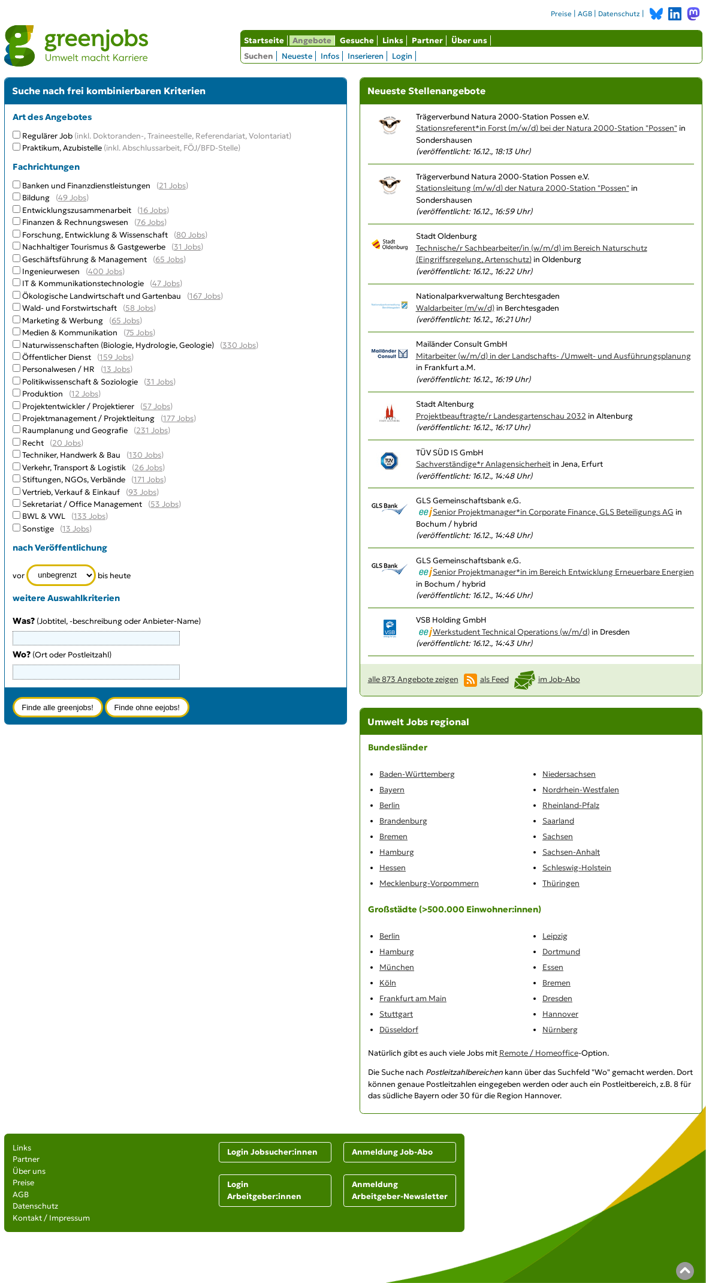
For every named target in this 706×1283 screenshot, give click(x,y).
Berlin (389, 805)
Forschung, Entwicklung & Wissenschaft (95, 235)
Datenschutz (619, 14)
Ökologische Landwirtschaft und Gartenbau (101, 296)
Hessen (392, 868)
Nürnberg (560, 1029)
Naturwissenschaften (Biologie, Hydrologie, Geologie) (118, 345)
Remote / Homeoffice (538, 1053)
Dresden (557, 998)
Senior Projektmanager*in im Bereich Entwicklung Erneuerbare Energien (563, 572)
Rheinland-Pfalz (570, 805)
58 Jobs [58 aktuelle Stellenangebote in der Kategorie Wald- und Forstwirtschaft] (139, 308)
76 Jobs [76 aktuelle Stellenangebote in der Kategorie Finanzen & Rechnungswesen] (150, 222)
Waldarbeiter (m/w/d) (455, 308)
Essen (552, 967)
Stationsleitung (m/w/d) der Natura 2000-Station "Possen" (522, 188)
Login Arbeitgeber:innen (264, 1190)
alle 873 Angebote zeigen (413, 679)
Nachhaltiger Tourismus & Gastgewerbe (93, 247)
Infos (330, 56)
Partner (427, 40)
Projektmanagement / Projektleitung (88, 418)
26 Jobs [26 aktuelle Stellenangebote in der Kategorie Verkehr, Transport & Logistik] (148, 467)
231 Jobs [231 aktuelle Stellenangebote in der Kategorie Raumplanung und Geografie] (152, 430)
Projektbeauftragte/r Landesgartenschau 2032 (501, 416)
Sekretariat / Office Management (82, 504)
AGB (585, 14)
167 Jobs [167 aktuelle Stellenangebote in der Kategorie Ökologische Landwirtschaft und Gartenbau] (205, 296)
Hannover (560, 1014)
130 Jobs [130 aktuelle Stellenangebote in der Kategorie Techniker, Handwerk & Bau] (145, 455)
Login (402, 56)
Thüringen (561, 883)
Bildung (36, 198)
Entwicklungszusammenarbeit (76, 210)
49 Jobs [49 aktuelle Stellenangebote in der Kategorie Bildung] (72, 198)
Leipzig (555, 936)
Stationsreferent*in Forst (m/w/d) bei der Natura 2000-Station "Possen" (546, 128)
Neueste (297, 56)
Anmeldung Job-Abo (392, 1152)
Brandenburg (403, 821)
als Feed (494, 679)
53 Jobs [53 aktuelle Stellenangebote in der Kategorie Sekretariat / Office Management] (164, 504)
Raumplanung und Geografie (75, 430)
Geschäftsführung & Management (84, 259)
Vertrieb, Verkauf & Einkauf (71, 492)
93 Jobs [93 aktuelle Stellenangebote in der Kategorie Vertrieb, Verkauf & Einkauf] (142, 492)
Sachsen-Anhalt (571, 852)
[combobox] (96, 672)
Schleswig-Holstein (576, 868)
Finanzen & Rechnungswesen (75, 222)
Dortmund (561, 952)
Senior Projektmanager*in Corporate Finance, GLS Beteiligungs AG (553, 512)
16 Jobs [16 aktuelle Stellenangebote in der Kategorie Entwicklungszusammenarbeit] (153, 210)
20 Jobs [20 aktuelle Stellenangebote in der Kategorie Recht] (66, 443)
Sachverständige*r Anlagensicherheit (483, 464)
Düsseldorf (398, 1029)
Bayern (392, 790)
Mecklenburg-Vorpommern (429, 883)
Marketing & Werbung (62, 321)
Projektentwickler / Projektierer (78, 406)
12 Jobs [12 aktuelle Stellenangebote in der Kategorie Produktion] (84, 394)
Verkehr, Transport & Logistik (74, 467)
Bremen (393, 836)
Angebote (311, 40)
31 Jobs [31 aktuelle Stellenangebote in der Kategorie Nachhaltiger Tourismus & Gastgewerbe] (187, 247)
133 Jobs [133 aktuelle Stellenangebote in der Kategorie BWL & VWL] (89, 516)
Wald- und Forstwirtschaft (69, 308)
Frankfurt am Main (412, 998)
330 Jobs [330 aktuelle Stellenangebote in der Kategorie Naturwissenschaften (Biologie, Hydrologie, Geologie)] (239, 345)
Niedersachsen (569, 774)
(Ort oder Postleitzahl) (62, 655)
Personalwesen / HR (58, 369)
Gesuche (357, 40)
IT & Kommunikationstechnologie (83, 283)
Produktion (42, 394)
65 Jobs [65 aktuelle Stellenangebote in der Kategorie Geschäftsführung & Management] (169, 259)
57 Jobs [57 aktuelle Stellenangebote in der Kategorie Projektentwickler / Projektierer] (156, 406)
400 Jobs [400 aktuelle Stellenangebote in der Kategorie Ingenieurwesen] (105, 271)
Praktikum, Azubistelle (131, 148)
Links (392, 40)
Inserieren (366, 56)
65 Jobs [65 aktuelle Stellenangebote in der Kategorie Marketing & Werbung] (125, 321)
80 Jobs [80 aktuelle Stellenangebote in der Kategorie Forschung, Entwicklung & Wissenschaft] (190, 235)
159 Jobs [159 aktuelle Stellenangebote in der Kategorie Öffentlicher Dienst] (115, 357)
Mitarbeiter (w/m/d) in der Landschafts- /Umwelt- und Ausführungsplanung (553, 356)
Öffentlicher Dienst (56, 357)
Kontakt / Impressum (51, 1218)
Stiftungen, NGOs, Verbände (73, 479)
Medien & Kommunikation (69, 332)
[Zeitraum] (61, 575)
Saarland (558, 821)
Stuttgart (396, 1014)
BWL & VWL (43, 516)
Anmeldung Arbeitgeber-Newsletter (400, 1190)
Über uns (469, 40)
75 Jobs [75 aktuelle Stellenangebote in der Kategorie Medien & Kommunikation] (139, 332)
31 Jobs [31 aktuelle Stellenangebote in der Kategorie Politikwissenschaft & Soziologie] (159, 382)
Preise (561, 14)
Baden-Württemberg (417, 774)
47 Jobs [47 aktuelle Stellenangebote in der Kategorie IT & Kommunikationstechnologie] (166, 283)
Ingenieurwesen (51, 271)
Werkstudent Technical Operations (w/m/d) (511, 632)
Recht (33, 443)
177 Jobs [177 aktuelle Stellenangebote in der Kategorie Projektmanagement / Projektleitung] (178, 418)
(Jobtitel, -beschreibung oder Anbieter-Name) (107, 621)
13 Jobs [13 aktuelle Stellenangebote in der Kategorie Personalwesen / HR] (116, 369)
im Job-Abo (559, 679)
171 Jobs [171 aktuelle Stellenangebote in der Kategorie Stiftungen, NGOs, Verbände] (149, 479)
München (396, 967)
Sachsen (557, 836)
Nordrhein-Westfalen (580, 790)
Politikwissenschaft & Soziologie (80, 382)
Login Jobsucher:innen (272, 1152)
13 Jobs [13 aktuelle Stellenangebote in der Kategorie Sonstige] (75, 529)
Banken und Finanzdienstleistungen (86, 186)
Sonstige (38, 529)
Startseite (264, 40)
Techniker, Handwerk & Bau (71, 455)
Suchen (258, 56)
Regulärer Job (156, 136)
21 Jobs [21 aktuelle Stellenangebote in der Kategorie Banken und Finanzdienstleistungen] (172, 186)
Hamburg (396, 852)
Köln (387, 983)
